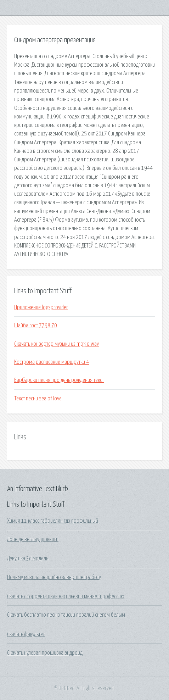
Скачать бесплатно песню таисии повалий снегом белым (66, 615)
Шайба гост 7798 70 (35, 325)
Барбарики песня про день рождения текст (59, 380)
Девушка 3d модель (27, 558)
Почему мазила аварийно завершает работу (54, 577)
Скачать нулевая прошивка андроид (45, 653)
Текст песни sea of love (38, 398)
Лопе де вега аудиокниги (32, 539)
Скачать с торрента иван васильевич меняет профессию (65, 596)
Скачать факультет (26, 634)
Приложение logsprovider (41, 307)
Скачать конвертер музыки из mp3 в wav (56, 344)
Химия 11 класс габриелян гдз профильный (52, 521)
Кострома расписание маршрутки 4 (51, 362)
